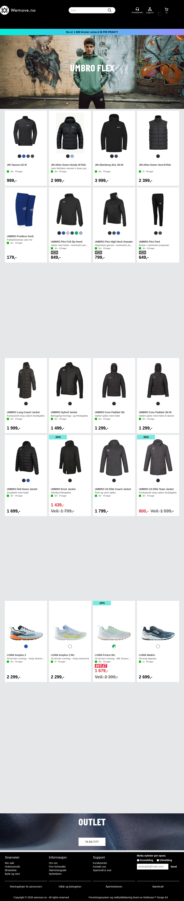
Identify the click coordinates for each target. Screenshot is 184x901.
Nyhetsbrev (55, 873)
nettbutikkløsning (123, 897)
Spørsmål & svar (102, 870)
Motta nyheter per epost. (151, 855)
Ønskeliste (11, 870)
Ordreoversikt (12, 866)
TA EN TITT (92, 841)
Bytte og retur (12, 873)
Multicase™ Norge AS (155, 897)
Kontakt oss (99, 866)
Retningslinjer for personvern (26, 886)
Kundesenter (100, 863)
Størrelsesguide (57, 870)
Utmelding (166, 860)
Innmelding (146, 860)
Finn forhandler (57, 866)
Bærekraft (157, 886)
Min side (9, 863)
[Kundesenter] (137, 9)
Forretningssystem (99, 897)
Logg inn (149, 9)
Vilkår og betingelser (70, 886)
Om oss (53, 863)
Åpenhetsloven (114, 886)
